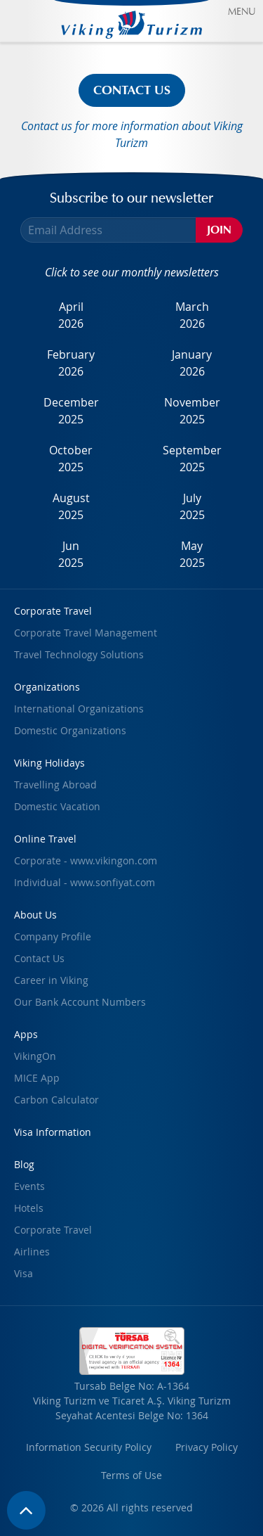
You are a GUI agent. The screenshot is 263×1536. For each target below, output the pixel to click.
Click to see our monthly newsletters (132, 272)
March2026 (192, 315)
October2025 (71, 458)
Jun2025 (70, 554)
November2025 (192, 411)
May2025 (192, 554)
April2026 (70, 315)
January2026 (192, 363)
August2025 (71, 506)
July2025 (192, 506)
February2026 (71, 363)
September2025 (192, 458)
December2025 (71, 411)
